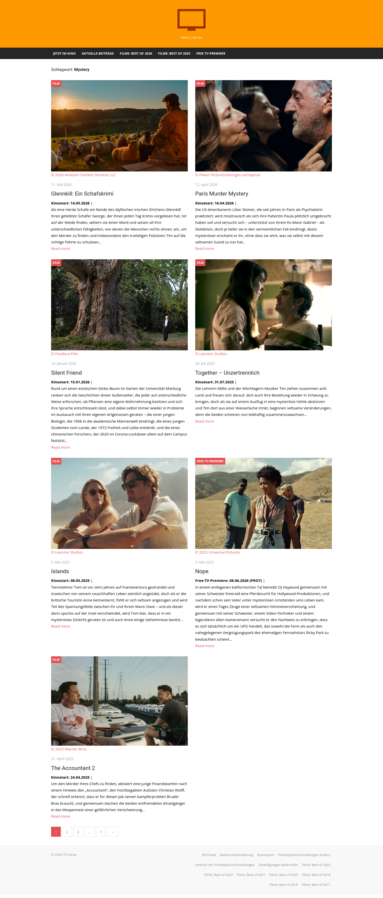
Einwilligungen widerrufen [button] (279, 867)
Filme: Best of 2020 (284, 877)
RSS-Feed (210, 857)
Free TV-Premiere (210, 53)
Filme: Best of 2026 (136, 53)
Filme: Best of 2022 (219, 877)
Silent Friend (65, 374)
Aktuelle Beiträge (98, 53)
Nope (201, 573)
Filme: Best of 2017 (317, 887)
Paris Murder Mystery (221, 194)
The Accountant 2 (72, 770)
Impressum (266, 857)
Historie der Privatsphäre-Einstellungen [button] (226, 867)
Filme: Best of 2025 (174, 53)
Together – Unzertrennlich (227, 374)
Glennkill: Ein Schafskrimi (81, 194)
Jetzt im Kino (64, 53)
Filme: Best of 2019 (317, 877)
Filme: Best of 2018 (284, 887)
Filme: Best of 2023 (317, 867)
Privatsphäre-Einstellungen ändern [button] (305, 857)
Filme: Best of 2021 (252, 877)
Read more (59, 249)
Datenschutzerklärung (237, 857)
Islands (59, 573)
